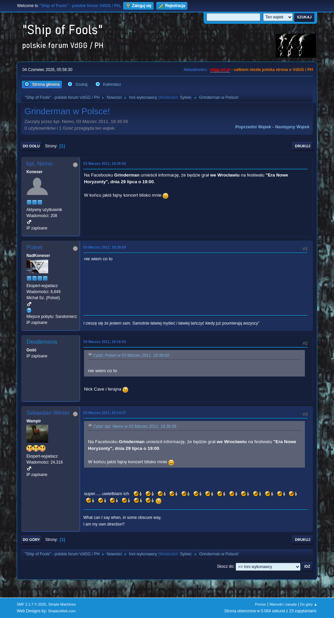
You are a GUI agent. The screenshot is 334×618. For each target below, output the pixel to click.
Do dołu (31, 146)
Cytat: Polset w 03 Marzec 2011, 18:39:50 (131, 355)
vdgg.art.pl (220, 69)
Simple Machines (62, 604)
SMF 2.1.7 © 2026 (31, 604)
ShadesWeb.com (62, 611)
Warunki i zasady (283, 604)
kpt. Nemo (39, 163)
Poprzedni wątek (253, 126)
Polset (34, 247)
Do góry (31, 540)
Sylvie (185, 97)
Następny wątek (292, 126)
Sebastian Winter (48, 413)
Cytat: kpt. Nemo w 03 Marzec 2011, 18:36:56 (134, 426)
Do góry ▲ (308, 604)
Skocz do (225, 566)
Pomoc (260, 604)
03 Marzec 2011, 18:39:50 (104, 247)
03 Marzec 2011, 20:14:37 (104, 413)
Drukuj (302, 146)
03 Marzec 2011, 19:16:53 (104, 342)
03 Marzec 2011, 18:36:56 (104, 163)
